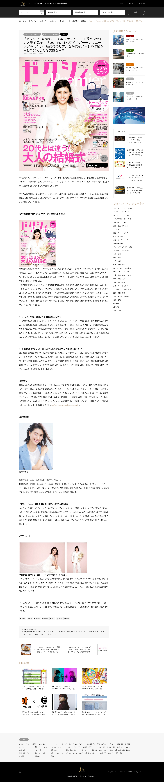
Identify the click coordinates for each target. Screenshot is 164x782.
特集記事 (142, 3)
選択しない (117, 310)
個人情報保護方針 (72, 776)
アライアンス (50, 634)
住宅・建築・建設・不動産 (122, 275)
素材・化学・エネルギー (121, 296)
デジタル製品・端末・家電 (122, 219)
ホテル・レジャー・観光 (121, 271)
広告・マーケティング (120, 286)
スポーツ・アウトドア (120, 240)
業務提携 (91, 632)
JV (55, 634)
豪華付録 (67, 632)
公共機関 (116, 303)
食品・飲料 (117, 254)
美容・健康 (117, 261)
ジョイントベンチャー (39, 634)
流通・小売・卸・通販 (120, 226)
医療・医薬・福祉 (119, 265)
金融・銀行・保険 (119, 282)
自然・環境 (117, 300)
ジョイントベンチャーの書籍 (122, 208)
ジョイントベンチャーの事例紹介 (124, 772)
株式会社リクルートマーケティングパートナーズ (46, 632)
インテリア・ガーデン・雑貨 (122, 247)
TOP (121, 3)
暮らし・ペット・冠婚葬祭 (50, 34)
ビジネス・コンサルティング (122, 289)
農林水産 (116, 307)
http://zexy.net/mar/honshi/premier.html (64, 405)
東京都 (63, 632)
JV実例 (130, 3)
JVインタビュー (41, 744)
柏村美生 (29, 632)
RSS (20, 772)
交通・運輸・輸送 (119, 293)
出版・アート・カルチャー (32, 34)
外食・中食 (117, 257)
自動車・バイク (118, 243)
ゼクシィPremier (83, 632)
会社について (91, 776)
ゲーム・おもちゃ (119, 236)
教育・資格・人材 (119, 279)
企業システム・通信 (120, 222)
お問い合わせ (82, 776)
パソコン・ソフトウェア (121, 212)
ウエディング (75, 632)
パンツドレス (98, 632)
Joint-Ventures (32, 629)
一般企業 (64, 34)
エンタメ (116, 229)
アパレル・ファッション (121, 250)
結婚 (25, 632)
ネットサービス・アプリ (121, 215)
